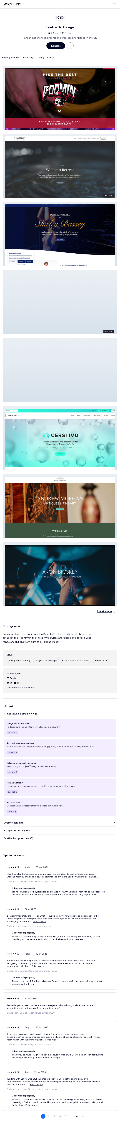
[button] (60, 98)
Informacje (28, 57)
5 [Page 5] (65, 1116)
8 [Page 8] (77, 1116)
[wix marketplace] (12, 4)
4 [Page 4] (60, 1116)
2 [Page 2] (48, 1116)
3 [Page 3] (54, 1116)
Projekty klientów (10, 57)
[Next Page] (82, 1116)
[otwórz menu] (115, 4)
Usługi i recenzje (46, 57)
